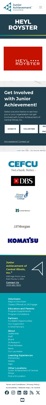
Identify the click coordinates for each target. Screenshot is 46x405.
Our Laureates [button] (15, 351)
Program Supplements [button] (19, 311)
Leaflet (18, 150)
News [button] (10, 348)
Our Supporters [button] (16, 324)
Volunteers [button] (14, 299)
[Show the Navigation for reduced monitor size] (40, 7)
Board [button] (11, 339)
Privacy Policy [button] (33, 384)
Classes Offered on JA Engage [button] (22, 304)
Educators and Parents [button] (21, 309)
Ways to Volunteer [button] (17, 301)
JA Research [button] (14, 342)
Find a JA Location (17, 376)
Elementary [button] (14, 358)
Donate (12, 129)
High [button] (10, 364)
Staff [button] (10, 336)
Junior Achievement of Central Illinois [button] (23, 371)
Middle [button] (11, 361)
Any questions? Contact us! (16, 141)
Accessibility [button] (11, 388)
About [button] (11, 331)
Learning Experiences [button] (20, 355)
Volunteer (29, 129)
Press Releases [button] (15, 345)
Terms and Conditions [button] (15, 384)
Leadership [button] (13, 333)
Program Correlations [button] (18, 314)
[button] (7, 392)
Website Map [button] (24, 388)
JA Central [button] (35, 388)
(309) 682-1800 (13, 285)
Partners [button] (13, 318)
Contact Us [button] (12, 282)
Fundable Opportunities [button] (20, 321)
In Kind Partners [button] (16, 327)
